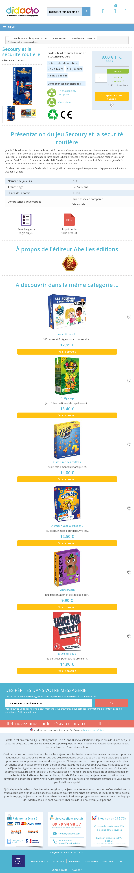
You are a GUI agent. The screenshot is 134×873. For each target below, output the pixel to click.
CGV (120, 861)
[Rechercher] (67, 11)
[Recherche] (86, 11)
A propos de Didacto (38, 861)
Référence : (9, 60)
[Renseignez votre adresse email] (48, 703)
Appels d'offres (91, 861)
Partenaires (74, 861)
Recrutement (108, 861)
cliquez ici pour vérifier (92, 730)
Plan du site (77, 870)
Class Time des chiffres (67, 462)
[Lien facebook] (100, 724)
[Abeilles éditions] (66, 262)
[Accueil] (6, 38)
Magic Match (67, 590)
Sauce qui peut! (67, 653)
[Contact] (126, 14)
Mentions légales (59, 870)
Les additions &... (67, 334)
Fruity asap (67, 398)
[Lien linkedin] (123, 724)
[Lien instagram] (116, 724)
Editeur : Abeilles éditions (63, 63)
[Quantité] (101, 77)
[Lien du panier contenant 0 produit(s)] (113, 14)
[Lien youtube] (108, 724)
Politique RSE (58, 861)
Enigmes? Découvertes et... (67, 526)
